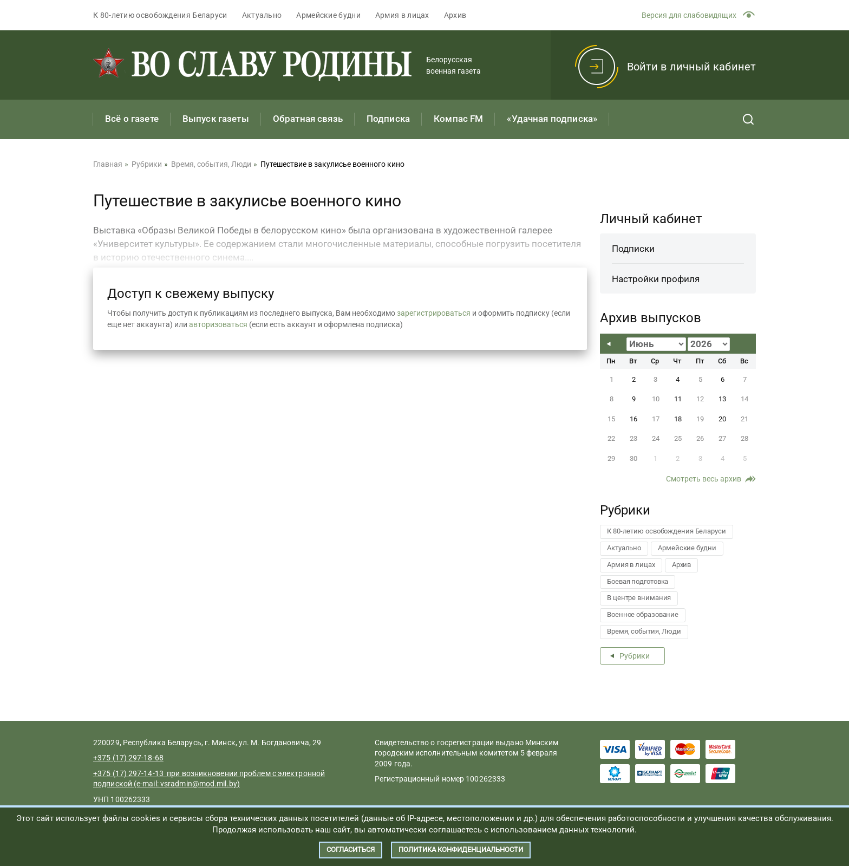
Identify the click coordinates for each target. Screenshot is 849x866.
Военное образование (642, 614)
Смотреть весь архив (703, 478)
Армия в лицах (402, 15)
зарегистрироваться (434, 313)
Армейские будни (328, 15)
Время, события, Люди (644, 631)
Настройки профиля (656, 279)
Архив (455, 15)
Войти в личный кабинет (691, 66)
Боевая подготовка (637, 581)
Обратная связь (308, 118)
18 (678, 419)
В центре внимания (639, 598)
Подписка (388, 118)
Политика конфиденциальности (461, 849)
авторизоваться (218, 324)
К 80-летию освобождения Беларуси (160, 15)
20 (722, 419)
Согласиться (350, 849)
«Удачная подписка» (552, 118)
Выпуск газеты (215, 118)
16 (633, 419)
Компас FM (458, 118)
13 (722, 399)
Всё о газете (132, 118)
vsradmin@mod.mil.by (198, 783)
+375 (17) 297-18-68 (128, 757)
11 (678, 399)
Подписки (633, 248)
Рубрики (634, 656)
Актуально (262, 15)
